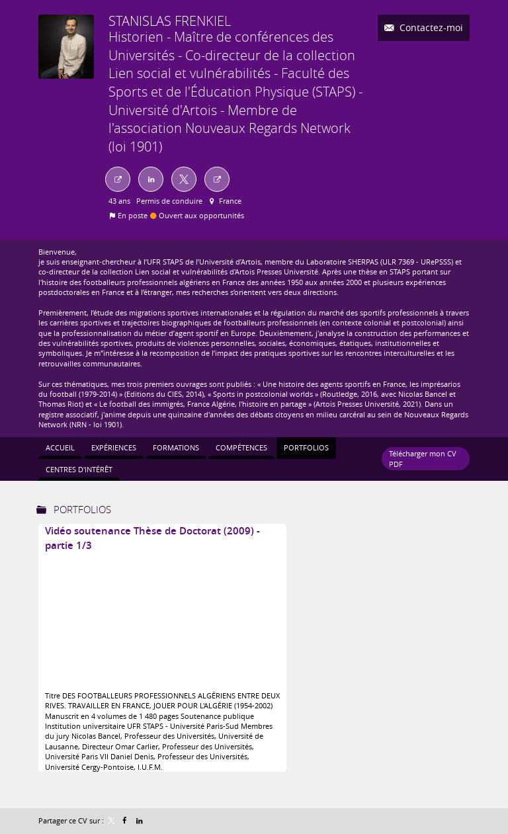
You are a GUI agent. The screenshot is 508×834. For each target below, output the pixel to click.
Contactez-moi (430, 27)
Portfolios (82, 509)
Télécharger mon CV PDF (422, 458)
